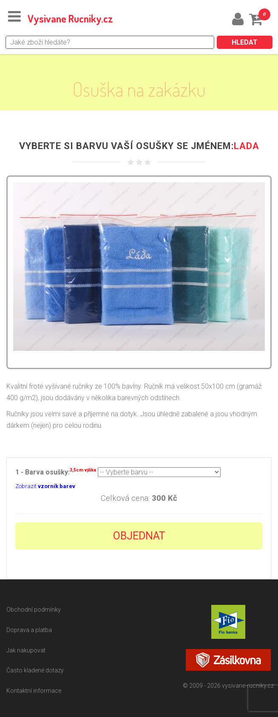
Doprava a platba (29, 630)
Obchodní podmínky (33, 609)
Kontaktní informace (33, 690)
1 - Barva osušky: (55, 471)
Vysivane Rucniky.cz (70, 18)
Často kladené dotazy (35, 670)
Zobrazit (45, 486)
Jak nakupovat (25, 650)
